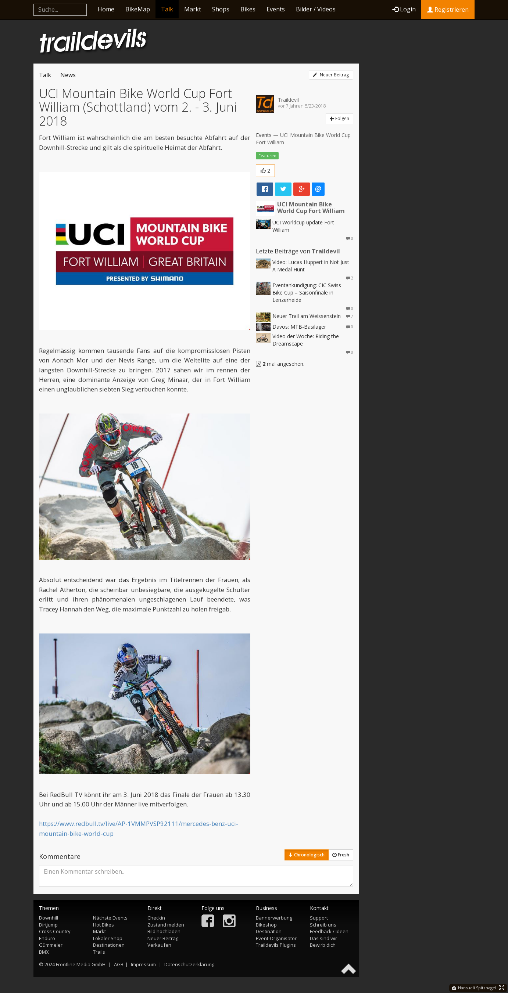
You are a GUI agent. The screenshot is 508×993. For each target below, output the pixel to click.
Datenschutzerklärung (189, 964)
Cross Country (55, 931)
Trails (99, 952)
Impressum (143, 964)
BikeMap (137, 9)
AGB (119, 964)
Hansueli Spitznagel (474, 987)
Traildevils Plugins (276, 945)
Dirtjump (48, 924)
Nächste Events (110, 917)
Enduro (47, 938)
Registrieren (448, 10)
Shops (220, 9)
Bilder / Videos (316, 9)
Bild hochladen (163, 931)
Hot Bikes (103, 924)
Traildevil (288, 99)
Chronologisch (307, 855)
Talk (167, 9)
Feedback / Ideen (329, 931)
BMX (44, 952)
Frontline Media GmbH (80, 964)
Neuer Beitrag (331, 75)
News (68, 75)
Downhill (48, 917)
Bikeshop (266, 924)
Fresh (340, 855)
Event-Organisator (276, 938)
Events (275, 9)
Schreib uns (323, 924)
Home (106, 9)
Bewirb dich (323, 945)
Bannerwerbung (274, 917)
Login (404, 9)
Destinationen (109, 945)
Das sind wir (323, 938)
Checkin (156, 917)
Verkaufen (159, 945)
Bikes (247, 9)
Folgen (339, 118)
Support (319, 917)
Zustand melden (165, 924)
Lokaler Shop (107, 938)
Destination (269, 931)
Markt (192, 9)
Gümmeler (50, 945)
